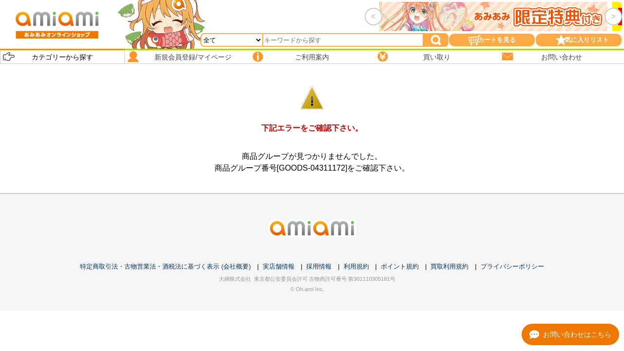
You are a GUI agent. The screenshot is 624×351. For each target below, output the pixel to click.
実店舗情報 (278, 266)
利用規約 (356, 266)
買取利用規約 (449, 266)
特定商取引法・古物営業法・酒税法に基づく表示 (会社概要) (165, 266)
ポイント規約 (400, 266)
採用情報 (319, 266)
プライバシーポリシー (512, 266)
